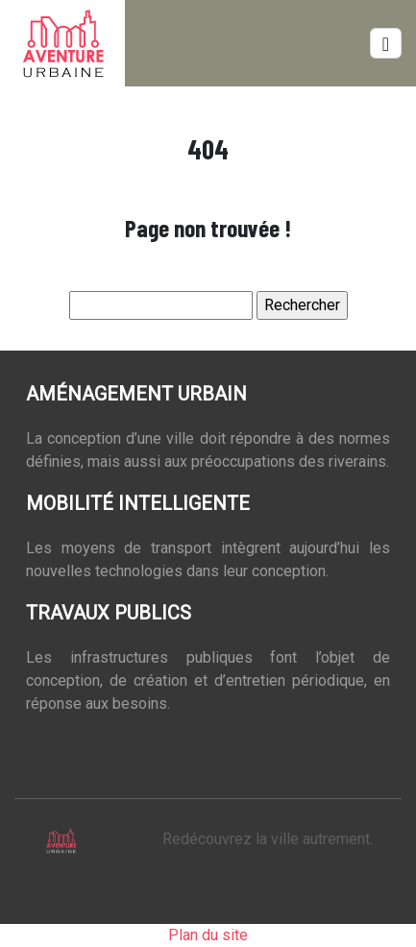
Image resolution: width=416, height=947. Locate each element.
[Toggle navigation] (386, 44)
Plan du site (208, 935)
